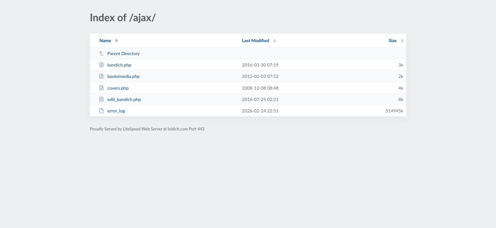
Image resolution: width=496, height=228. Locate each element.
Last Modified (255, 40)
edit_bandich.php (120, 99)
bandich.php (115, 64)
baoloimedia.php (119, 76)
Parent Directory (119, 53)
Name (105, 40)
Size (393, 40)
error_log (112, 110)
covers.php (113, 88)
